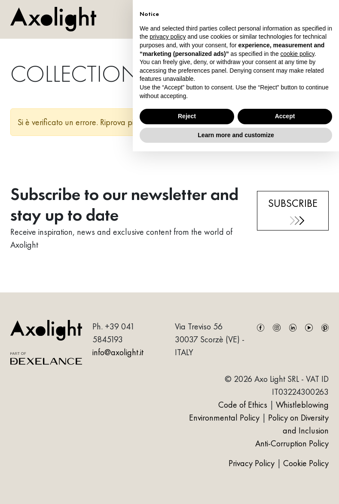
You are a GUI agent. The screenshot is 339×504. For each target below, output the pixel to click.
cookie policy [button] (298, 53)
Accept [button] (285, 116)
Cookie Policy (306, 463)
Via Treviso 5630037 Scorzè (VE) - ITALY (209, 339)
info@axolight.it (118, 352)
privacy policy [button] (168, 36)
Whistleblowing (302, 404)
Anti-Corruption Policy (292, 443)
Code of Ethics (242, 404)
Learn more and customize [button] (236, 135)
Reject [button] (187, 116)
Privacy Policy (253, 463)
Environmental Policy (224, 417)
